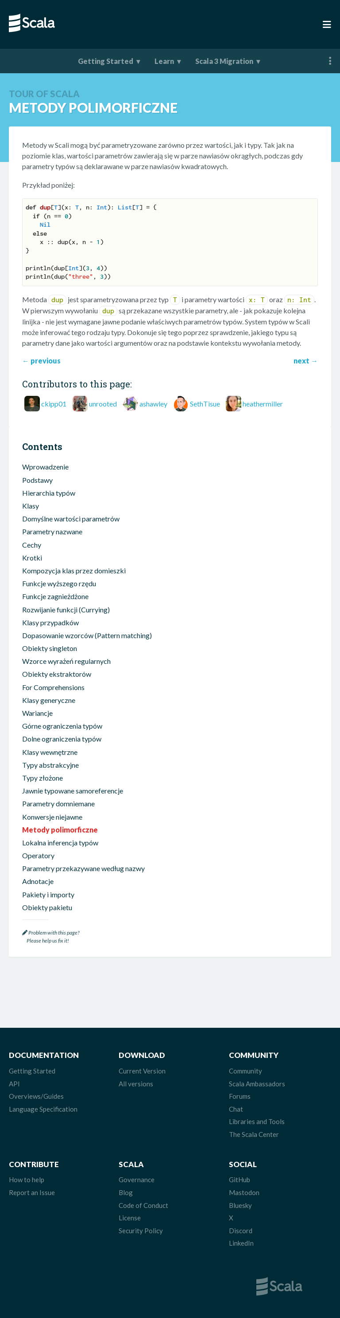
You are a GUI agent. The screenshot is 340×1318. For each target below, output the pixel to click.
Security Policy (141, 1231)
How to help (26, 1180)
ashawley (153, 403)
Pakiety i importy (48, 894)
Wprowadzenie (45, 466)
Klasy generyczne (48, 700)
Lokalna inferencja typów (60, 842)
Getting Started (105, 61)
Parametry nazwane (52, 531)
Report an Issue (32, 1192)
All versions (136, 1084)
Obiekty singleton (49, 648)
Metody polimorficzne (60, 829)
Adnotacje (38, 881)
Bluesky (240, 1205)
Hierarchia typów (48, 493)
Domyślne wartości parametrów (71, 518)
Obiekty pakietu (47, 907)
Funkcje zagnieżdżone (55, 596)
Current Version (142, 1071)
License (130, 1218)
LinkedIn (241, 1243)
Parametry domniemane (58, 803)
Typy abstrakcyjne (50, 765)
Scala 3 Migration (224, 61)
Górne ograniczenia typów (62, 726)
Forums (240, 1096)
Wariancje (37, 713)
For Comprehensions (53, 687)
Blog (126, 1192)
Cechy (31, 545)
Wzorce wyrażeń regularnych (66, 661)
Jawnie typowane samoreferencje (72, 790)
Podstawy (37, 480)
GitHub (239, 1180)
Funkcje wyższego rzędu (59, 583)
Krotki (32, 557)
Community (245, 1071)
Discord (240, 1231)
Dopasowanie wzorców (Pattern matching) (87, 635)
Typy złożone (42, 777)
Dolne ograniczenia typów (61, 738)
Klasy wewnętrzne (49, 752)
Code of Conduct (143, 1205)
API (14, 1084)
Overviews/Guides (36, 1096)
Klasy (30, 505)
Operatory (38, 855)
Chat (236, 1109)
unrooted (103, 403)
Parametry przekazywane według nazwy (83, 868)
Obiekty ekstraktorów (56, 674)
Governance (137, 1180)
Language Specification (43, 1109)
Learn (164, 61)
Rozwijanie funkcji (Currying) (66, 609)
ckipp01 (53, 403)
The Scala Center (254, 1134)
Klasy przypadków (50, 622)
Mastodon (244, 1192)
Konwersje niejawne (52, 817)
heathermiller (263, 403)
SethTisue (205, 403)
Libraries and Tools (257, 1121)
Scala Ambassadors (257, 1084)
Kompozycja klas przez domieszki (74, 570)
